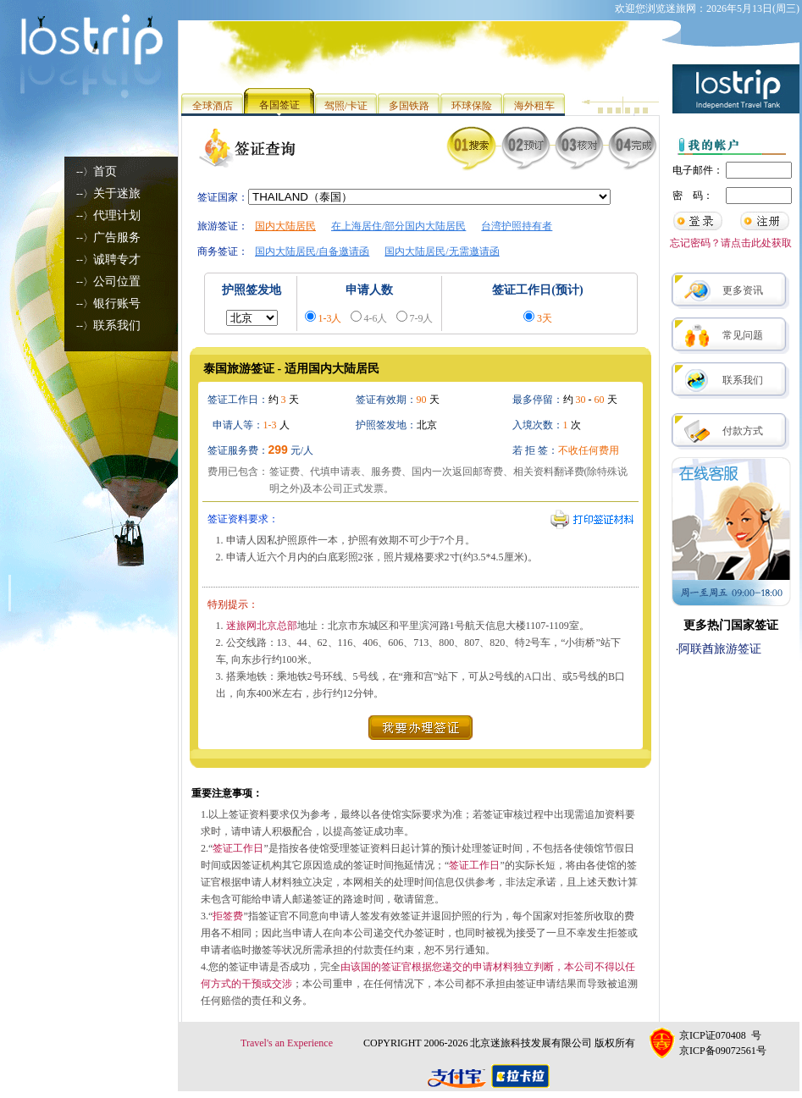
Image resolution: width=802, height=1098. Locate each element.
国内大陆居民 (285, 226)
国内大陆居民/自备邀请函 (312, 251)
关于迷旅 (117, 193)
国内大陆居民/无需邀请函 (441, 251)
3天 (544, 318)
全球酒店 (212, 106)
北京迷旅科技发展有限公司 (531, 1043)
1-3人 (330, 318)
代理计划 (117, 215)
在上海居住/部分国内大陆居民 (398, 226)
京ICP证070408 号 (720, 1035)
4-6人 (376, 318)
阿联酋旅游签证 (719, 649)
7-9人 (422, 318)
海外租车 (534, 106)
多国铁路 (409, 106)
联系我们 (117, 325)
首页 (105, 171)
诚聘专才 (117, 259)
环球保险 (471, 106)
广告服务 (117, 237)
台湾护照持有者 (516, 226)
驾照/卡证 (346, 106)
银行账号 (117, 303)
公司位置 (117, 281)
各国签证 (279, 105)
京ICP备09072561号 (722, 1051)
